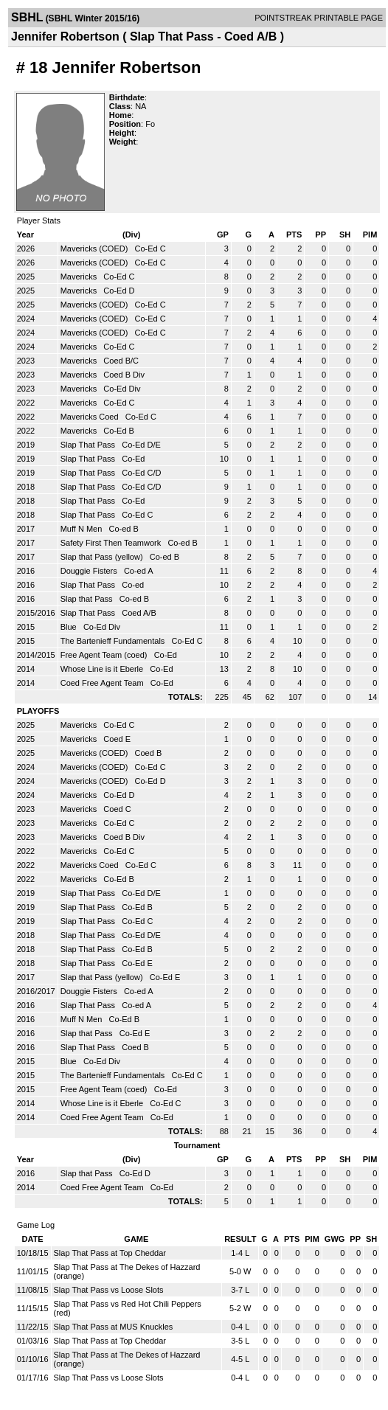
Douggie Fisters (89, 570)
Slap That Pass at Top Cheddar (110, 1252)
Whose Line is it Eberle (103, 668)
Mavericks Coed (90, 416)
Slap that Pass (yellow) (102, 556)
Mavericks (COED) (95, 248)
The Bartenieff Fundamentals (113, 640)
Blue (69, 626)
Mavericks (80, 276)
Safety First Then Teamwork (112, 542)
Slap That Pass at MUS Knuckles (113, 1326)
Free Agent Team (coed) (105, 654)
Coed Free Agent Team (103, 682)
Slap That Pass (88, 444)
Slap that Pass (87, 598)
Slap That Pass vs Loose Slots (109, 1289)
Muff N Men (82, 528)
